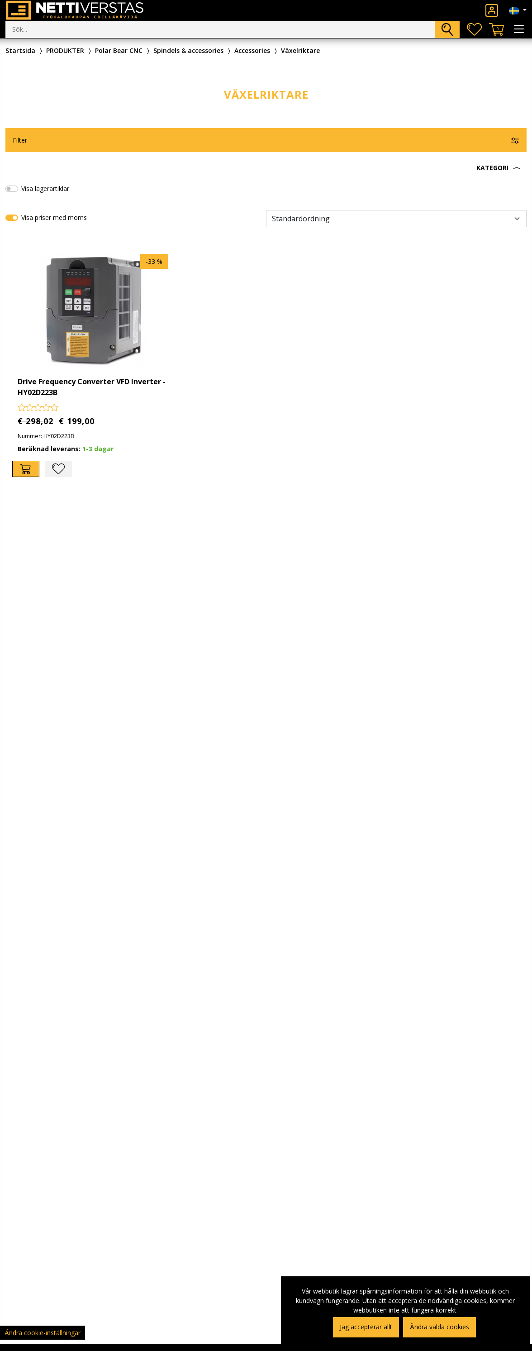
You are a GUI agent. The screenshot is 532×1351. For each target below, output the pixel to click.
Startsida (20, 50)
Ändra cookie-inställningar (43, 1332)
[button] (266, 168)
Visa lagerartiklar (45, 188)
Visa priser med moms (54, 217)
